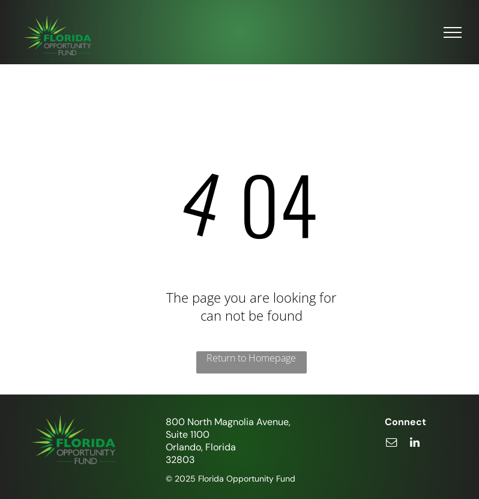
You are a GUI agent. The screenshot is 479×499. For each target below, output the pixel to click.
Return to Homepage (251, 357)
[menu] (452, 32)
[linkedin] (414, 444)
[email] (391, 444)
